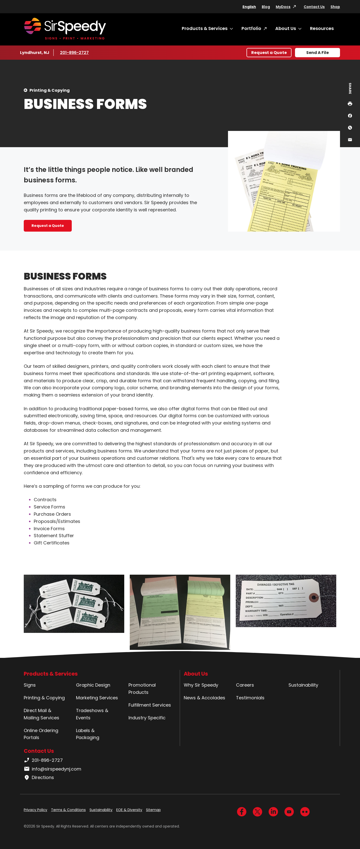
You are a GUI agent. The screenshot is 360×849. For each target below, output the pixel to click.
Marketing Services (97, 698)
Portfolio (251, 28)
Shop (335, 6)
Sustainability (303, 685)
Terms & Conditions (68, 809)
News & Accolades (204, 698)
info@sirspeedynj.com (52, 769)
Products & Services (205, 28)
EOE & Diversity (129, 809)
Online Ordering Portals (41, 734)
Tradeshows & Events (92, 714)
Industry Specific (147, 718)
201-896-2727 (75, 52)
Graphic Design (93, 685)
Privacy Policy (35, 809)
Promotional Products (142, 688)
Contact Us (314, 6)
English (249, 6)
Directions (39, 777)
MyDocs (283, 6)
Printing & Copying (50, 90)
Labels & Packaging (87, 734)
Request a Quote (269, 52)
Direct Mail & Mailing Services (41, 714)
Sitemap (153, 809)
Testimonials (250, 698)
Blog (266, 6)
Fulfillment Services (149, 705)
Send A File (317, 52)
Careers (245, 685)
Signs (30, 685)
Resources (322, 28)
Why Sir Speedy (201, 685)
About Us (285, 28)
